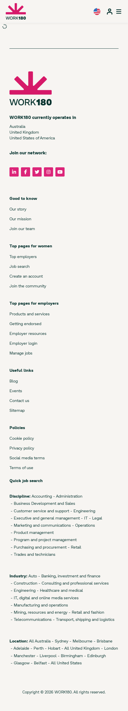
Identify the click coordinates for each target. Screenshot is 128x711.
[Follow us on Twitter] (37, 172)
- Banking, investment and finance (68, 575)
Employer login (23, 343)
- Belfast (38, 662)
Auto (32, 575)
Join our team (22, 228)
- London (109, 648)
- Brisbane (102, 640)
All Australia (39, 640)
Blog (13, 380)
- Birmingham (70, 655)
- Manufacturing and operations (38, 604)
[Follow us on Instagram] (48, 172)
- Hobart (52, 648)
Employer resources (27, 333)
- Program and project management (43, 539)
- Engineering (82, 510)
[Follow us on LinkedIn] (14, 172)
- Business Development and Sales (42, 503)
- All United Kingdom (80, 648)
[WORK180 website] (16, 11)
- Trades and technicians (32, 554)
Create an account (26, 276)
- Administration (67, 496)
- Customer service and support (39, 510)
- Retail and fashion (85, 612)
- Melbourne (80, 640)
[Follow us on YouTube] (60, 172)
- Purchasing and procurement (38, 547)
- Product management (31, 532)
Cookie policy (21, 438)
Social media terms (27, 457)
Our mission (20, 218)
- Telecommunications (30, 619)
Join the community (27, 285)
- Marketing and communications (40, 525)
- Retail (74, 547)
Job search (19, 266)
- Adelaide (19, 648)
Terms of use (21, 467)
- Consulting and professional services (73, 583)
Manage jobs (20, 352)
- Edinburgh (94, 655)
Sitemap (17, 410)
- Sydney (59, 640)
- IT (84, 517)
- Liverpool (46, 655)
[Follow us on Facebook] (25, 172)
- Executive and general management (44, 517)
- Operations (83, 525)
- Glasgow (19, 662)
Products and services (29, 313)
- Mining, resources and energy (38, 612)
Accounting (41, 496)
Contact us (19, 400)
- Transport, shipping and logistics (83, 619)
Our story (17, 208)
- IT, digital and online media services (44, 597)
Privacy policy (21, 447)
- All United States (64, 662)
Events (15, 390)
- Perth (36, 648)
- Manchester (22, 655)
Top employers (23, 256)
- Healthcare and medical (59, 590)
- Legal (95, 517)
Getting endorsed (25, 323)
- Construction (23, 583)
